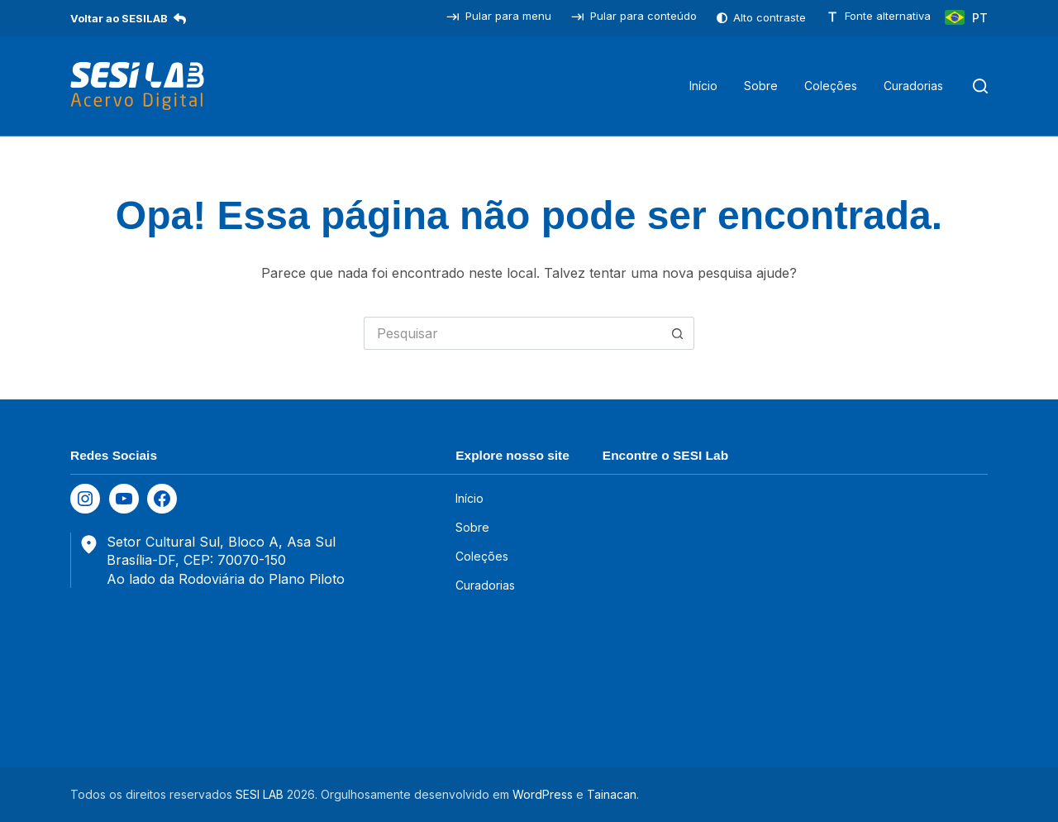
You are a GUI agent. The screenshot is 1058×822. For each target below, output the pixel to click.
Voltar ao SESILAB (128, 18)
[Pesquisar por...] (512, 333)
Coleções (830, 86)
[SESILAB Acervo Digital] (137, 86)
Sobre (761, 86)
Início (703, 86)
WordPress (542, 794)
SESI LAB (260, 794)
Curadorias (913, 86)
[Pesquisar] (980, 86)
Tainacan (611, 794)
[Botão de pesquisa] (677, 333)
